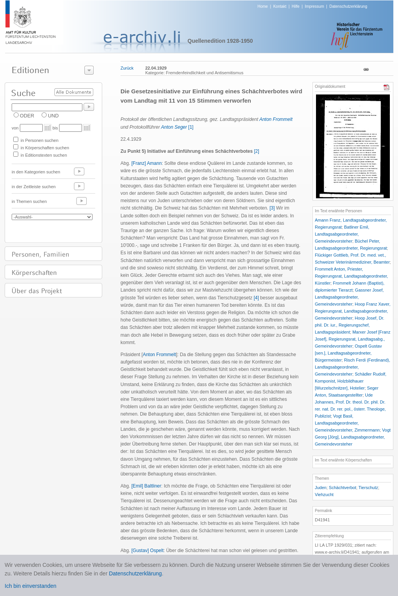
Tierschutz (368, 487)
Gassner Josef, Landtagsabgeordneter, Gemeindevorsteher (349, 297)
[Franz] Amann (146, 163)
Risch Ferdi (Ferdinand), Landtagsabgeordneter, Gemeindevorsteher (352, 367)
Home (263, 6)
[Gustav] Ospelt (147, 550)
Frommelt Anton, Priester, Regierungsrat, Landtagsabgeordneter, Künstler (351, 276)
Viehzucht (324, 494)
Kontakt (279, 6)
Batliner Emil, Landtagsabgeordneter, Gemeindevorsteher (342, 234)
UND (53, 116)
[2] (256, 151)
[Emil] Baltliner (146, 486)
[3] (272, 208)
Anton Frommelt (275, 119)
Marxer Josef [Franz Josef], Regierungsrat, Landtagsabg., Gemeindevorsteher (352, 339)
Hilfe (296, 6)
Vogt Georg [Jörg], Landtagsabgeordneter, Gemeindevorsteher (353, 437)
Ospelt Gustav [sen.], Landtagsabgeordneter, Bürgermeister (348, 353)
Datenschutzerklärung (348, 6)
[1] (190, 127)
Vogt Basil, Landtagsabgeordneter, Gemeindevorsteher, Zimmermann (347, 423)
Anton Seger (174, 127)
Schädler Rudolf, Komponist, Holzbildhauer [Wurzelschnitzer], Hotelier (350, 381)
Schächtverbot (342, 487)
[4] (256, 298)
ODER (27, 116)
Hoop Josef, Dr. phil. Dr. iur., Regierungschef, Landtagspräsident (349, 325)
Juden (320, 487)
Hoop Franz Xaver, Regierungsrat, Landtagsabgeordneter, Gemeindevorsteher (352, 311)
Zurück (127, 68)
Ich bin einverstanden (30, 586)
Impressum (314, 6)
